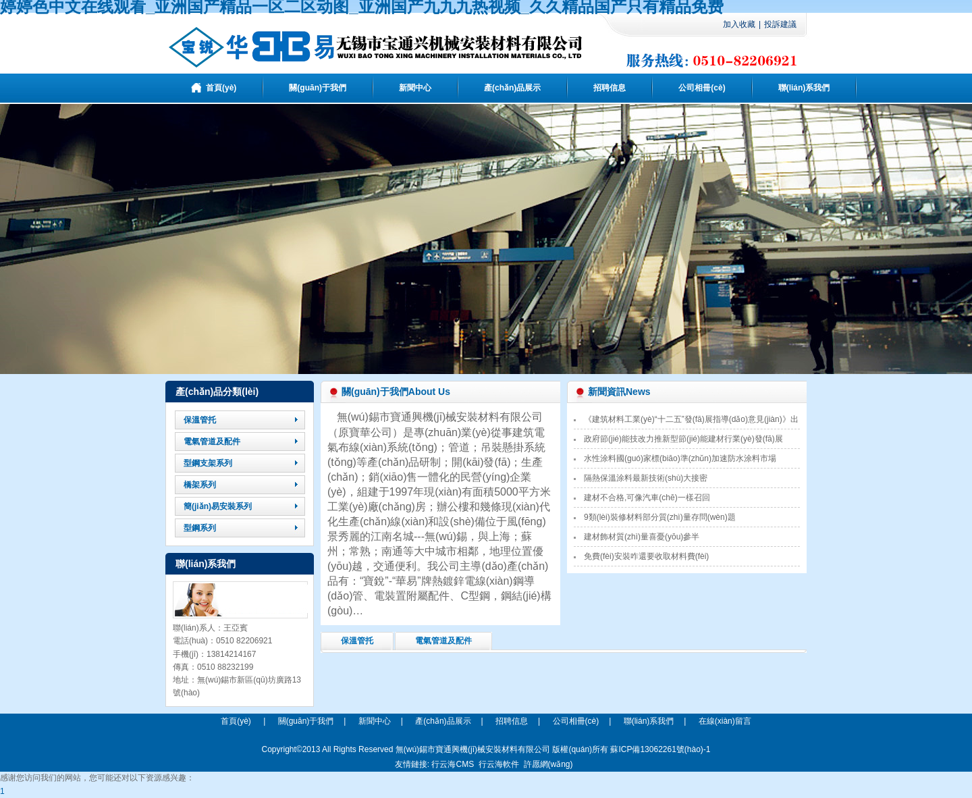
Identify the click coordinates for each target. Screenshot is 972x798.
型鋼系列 (200, 528)
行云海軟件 (499, 764)
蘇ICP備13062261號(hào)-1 (660, 749)
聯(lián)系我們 (649, 721)
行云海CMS (452, 764)
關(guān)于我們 (306, 721)
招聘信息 (511, 721)
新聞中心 (374, 721)
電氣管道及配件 (443, 640)
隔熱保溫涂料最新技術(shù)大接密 (645, 478)
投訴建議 (780, 24)
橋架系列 (200, 484)
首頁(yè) (236, 721)
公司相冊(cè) (576, 721)
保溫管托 (357, 640)
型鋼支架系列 (208, 463)
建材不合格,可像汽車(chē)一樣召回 (647, 497)
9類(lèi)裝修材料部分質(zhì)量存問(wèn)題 (660, 517)
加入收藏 (739, 24)
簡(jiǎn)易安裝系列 (218, 506)
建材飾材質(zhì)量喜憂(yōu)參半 (641, 536)
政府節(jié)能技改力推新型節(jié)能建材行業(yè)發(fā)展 (683, 439)
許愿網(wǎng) (548, 764)
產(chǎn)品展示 (442, 721)
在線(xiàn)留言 (725, 721)
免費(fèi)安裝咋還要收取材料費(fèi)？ (646, 556)
